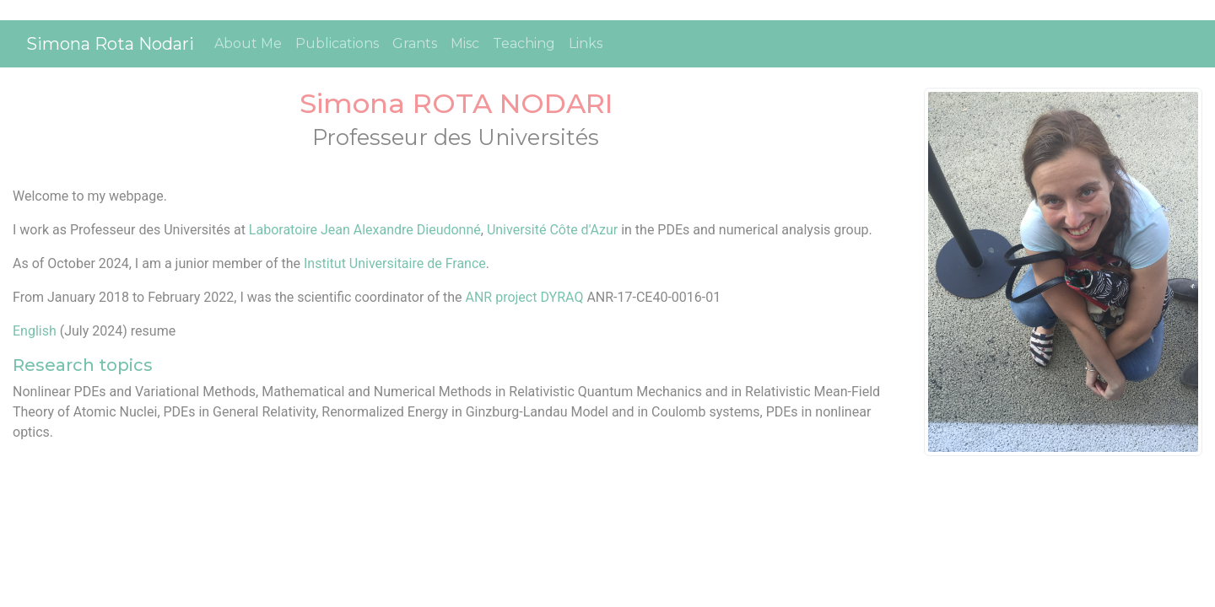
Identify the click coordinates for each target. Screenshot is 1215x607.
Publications (337, 43)
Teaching (524, 43)
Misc (465, 43)
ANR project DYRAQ (525, 297)
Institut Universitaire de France (395, 263)
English (35, 331)
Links (585, 43)
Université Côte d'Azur (552, 230)
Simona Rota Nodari (110, 44)
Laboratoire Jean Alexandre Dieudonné (365, 230)
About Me (248, 43)
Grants (414, 43)
